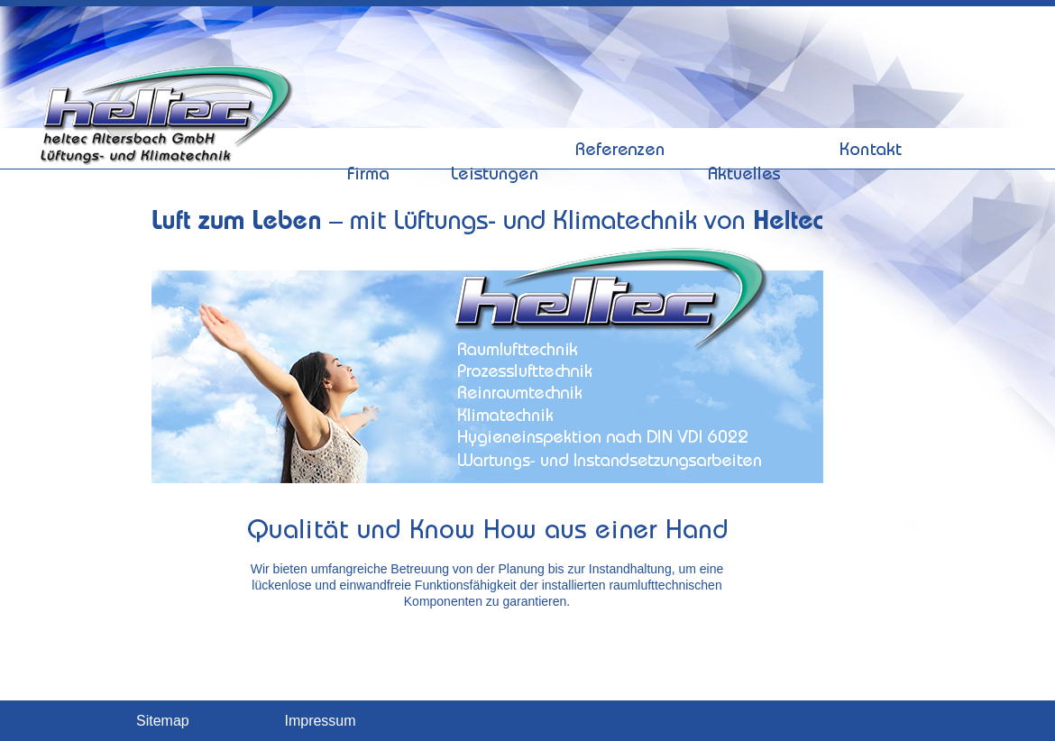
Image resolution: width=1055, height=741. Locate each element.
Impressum (319, 721)
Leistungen (494, 111)
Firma (369, 111)
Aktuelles (745, 111)
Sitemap (162, 721)
